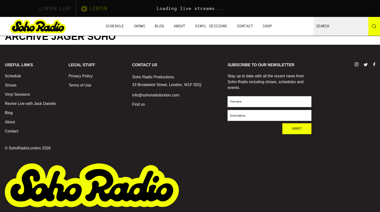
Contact (245, 26)
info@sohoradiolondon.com (155, 95)
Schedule (115, 26)
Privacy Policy (81, 76)
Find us (138, 104)
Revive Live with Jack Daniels (30, 104)
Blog (159, 26)
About (179, 26)
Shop (267, 26)
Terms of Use (80, 85)
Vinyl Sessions (211, 26)
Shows (139, 26)
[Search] (374, 26)
